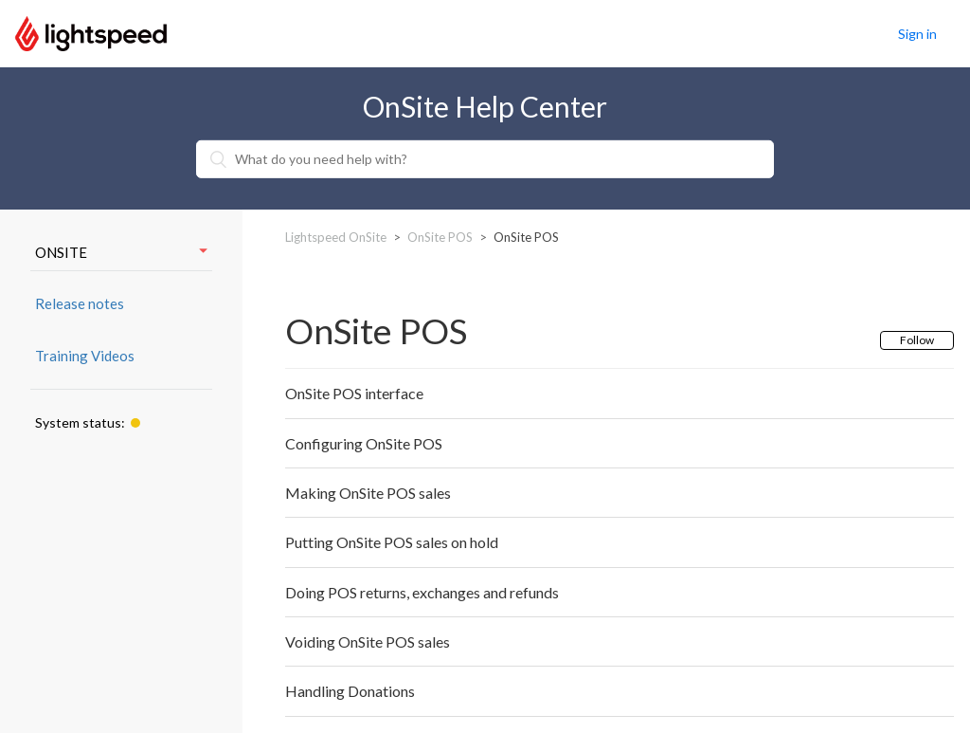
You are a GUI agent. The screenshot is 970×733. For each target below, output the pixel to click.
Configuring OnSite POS (363, 443)
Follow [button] (917, 340)
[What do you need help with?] (485, 159)
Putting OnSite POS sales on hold (391, 542)
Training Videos (85, 355)
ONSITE (121, 252)
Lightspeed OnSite (335, 237)
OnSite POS (440, 237)
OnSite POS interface (354, 393)
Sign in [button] (917, 34)
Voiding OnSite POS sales (367, 641)
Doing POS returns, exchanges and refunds (422, 592)
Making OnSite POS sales (368, 493)
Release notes (79, 303)
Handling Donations (350, 691)
